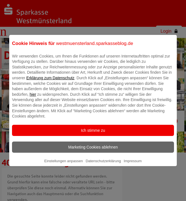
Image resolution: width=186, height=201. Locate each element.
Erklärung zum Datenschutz (50, 82)
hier (33, 98)
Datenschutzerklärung (103, 165)
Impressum (133, 165)
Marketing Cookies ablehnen (93, 151)
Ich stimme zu (93, 134)
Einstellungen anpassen (63, 165)
